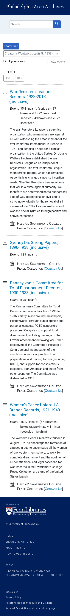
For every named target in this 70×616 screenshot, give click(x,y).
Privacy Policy (13, 597)
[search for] (31, 24)
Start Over (11, 46)
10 (20, 78)
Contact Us (53, 228)
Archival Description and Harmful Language (30, 608)
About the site (15, 547)
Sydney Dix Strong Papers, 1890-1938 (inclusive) (33, 245)
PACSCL (10, 565)
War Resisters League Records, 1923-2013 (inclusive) (29, 96)
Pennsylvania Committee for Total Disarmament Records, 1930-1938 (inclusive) (36, 288)
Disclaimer (12, 592)
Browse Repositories (20, 541)
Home (9, 536)
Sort (7, 78)
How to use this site (19, 553)
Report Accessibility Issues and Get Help (29, 603)
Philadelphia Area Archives (35, 7)
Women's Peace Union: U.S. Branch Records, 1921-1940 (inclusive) (34, 410)
